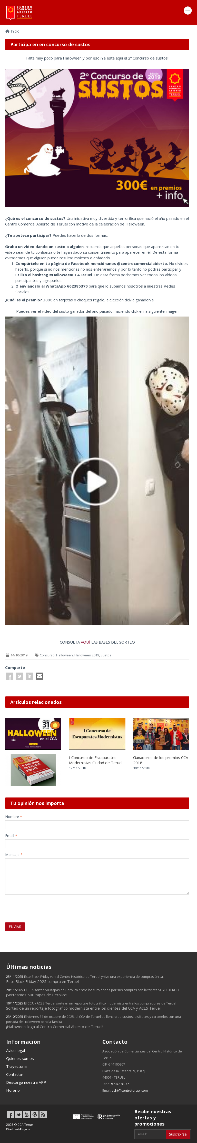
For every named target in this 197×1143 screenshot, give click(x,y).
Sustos (106, 655)
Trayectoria (16, 1066)
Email (11, 835)
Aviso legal (15, 1050)
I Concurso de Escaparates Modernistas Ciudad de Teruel (95, 760)
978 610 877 (120, 1084)
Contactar (14, 1074)
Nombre (13, 816)
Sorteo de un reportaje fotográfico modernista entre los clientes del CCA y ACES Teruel (91, 1006)
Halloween (64, 655)
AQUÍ (85, 642)
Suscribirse (178, 1134)
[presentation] (35, 906)
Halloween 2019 (86, 655)
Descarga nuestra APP (26, 1082)
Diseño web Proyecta (18, 1129)
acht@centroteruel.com (130, 1090)
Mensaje (14, 854)
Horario (13, 1090)
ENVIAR (15, 926)
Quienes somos (20, 1058)
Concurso (47, 655)
